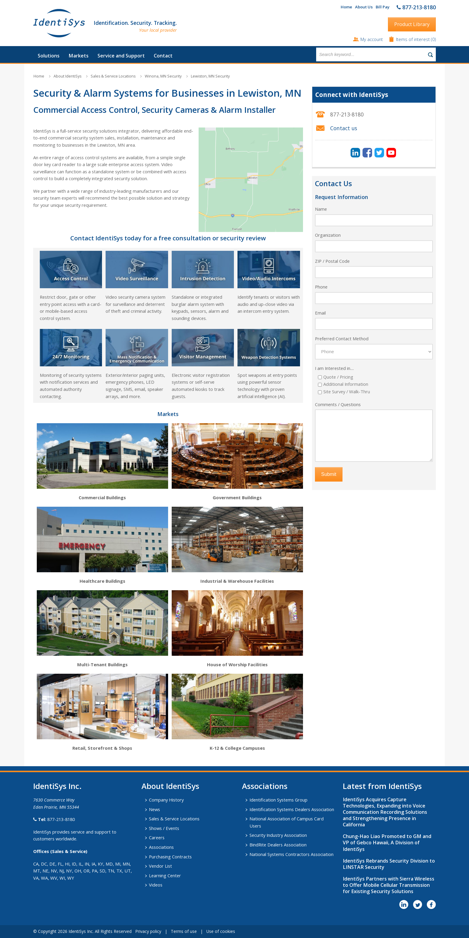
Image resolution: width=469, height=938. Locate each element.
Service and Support (121, 55)
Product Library (412, 24)
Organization (328, 235)
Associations (161, 847)
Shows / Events (164, 828)
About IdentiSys (67, 76)
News (154, 809)
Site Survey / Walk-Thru (346, 391)
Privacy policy (148, 931)
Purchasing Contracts (170, 857)
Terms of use (184, 931)
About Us (364, 7)
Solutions (49, 55)
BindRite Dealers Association (278, 845)
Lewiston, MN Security (210, 76)
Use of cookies (220, 931)
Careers (157, 837)
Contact (163, 55)
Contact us (343, 128)
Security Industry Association (278, 835)
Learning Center (165, 875)
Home (346, 7)
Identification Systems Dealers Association (291, 809)
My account (371, 39)
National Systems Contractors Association (291, 854)
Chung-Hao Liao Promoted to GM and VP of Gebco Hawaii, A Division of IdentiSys (387, 842)
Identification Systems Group (278, 800)
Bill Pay (382, 7)
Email (320, 313)
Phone (321, 287)
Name (321, 209)
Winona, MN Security (163, 76)
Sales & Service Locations (113, 76)
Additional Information (345, 384)
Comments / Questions (338, 404)
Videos (155, 885)
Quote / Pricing (338, 377)
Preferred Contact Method (341, 338)
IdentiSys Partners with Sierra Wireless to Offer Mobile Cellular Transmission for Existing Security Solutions (388, 885)
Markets (78, 55)
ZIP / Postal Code (332, 261)
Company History (166, 800)
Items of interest (413, 39)
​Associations (264, 786)
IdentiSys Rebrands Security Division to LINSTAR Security (389, 863)
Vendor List (160, 866)
